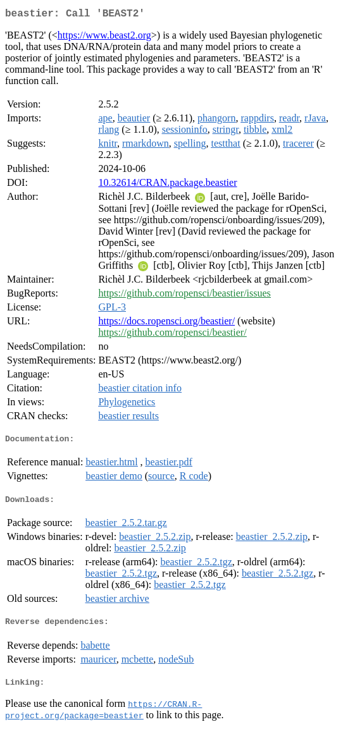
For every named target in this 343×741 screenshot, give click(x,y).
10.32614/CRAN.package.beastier (167, 185)
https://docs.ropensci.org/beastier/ (166, 323)
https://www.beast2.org (104, 37)
